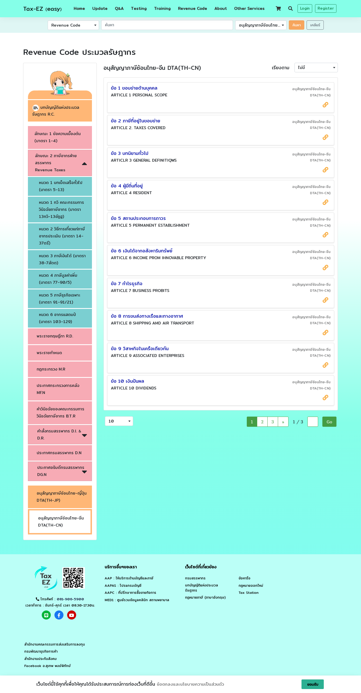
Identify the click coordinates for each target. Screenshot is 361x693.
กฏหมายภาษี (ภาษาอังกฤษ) (205, 597)
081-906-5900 (70, 599)
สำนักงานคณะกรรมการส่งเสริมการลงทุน (54, 644)
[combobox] (73, 25)
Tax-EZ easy (42, 8)
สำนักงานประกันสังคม (40, 658)
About (220, 9)
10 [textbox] (111, 421)
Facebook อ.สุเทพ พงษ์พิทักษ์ (47, 665)
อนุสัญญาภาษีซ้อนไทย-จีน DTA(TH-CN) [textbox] (262, 25)
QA (119, 9)
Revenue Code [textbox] (65, 25)
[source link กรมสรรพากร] (325, 104)
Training (162, 9)
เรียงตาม (280, 67)
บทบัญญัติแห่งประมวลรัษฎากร (201, 588)
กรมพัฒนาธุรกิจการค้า (41, 651)
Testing (139, 9)
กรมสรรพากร (195, 578)
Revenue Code (192, 9)
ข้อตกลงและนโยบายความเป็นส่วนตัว (190, 684)
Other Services (249, 9)
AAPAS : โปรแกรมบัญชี (123, 585)
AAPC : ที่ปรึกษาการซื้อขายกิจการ (130, 592)
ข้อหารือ (244, 578)
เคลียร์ (315, 25)
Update (99, 9)
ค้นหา (296, 25)
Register (326, 8)
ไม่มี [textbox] (301, 67)
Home (79, 9)
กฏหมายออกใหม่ (251, 585)
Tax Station (249, 592)
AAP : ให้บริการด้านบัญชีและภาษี (129, 578)
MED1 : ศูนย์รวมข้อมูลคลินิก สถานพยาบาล (137, 600)
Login (305, 8)
